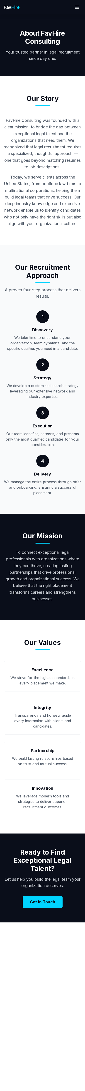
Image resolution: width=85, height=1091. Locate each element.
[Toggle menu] (76, 7)
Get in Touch (42, 902)
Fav (12, 7)
